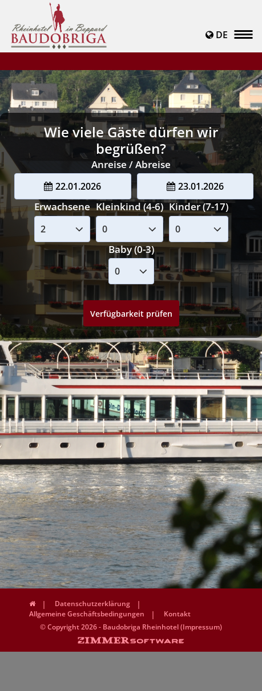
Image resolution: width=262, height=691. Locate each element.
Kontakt (177, 614)
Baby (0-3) (131, 249)
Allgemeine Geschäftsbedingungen (86, 614)
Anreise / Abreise (131, 164)
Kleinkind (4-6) (129, 206)
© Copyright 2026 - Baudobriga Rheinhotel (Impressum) (131, 627)
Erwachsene (62, 206)
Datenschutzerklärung (92, 603)
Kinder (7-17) (198, 206)
